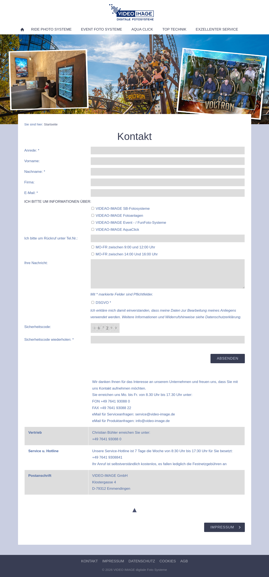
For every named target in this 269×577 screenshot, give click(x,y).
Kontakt (89, 561)
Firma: (29, 182)
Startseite (51, 124)
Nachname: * (34, 172)
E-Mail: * (31, 193)
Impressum (113, 561)
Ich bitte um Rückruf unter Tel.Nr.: (51, 238)
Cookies (167, 561)
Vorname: (32, 161)
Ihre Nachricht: (36, 263)
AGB (184, 561)
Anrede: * (31, 150)
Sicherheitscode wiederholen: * (49, 340)
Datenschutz (141, 561)
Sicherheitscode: (37, 327)
